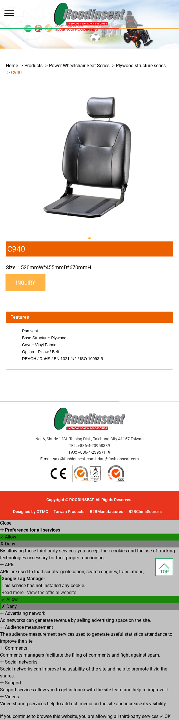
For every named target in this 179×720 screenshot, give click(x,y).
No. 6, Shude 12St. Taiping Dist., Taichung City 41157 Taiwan (89, 439)
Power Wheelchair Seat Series (79, 65)
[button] (89, 238)
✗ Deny (7, 544)
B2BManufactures (106, 511)
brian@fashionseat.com (117, 459)
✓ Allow (8, 537)
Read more (13, 592)
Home (12, 65)
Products (33, 65)
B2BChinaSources (145, 511)
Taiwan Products (69, 511)
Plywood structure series (141, 65)
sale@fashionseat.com (73, 459)
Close (5, 523)
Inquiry (25, 282)
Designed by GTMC (30, 511)
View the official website (51, 592)
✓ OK (165, 716)
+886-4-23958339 (94, 445)
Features (19, 317)
